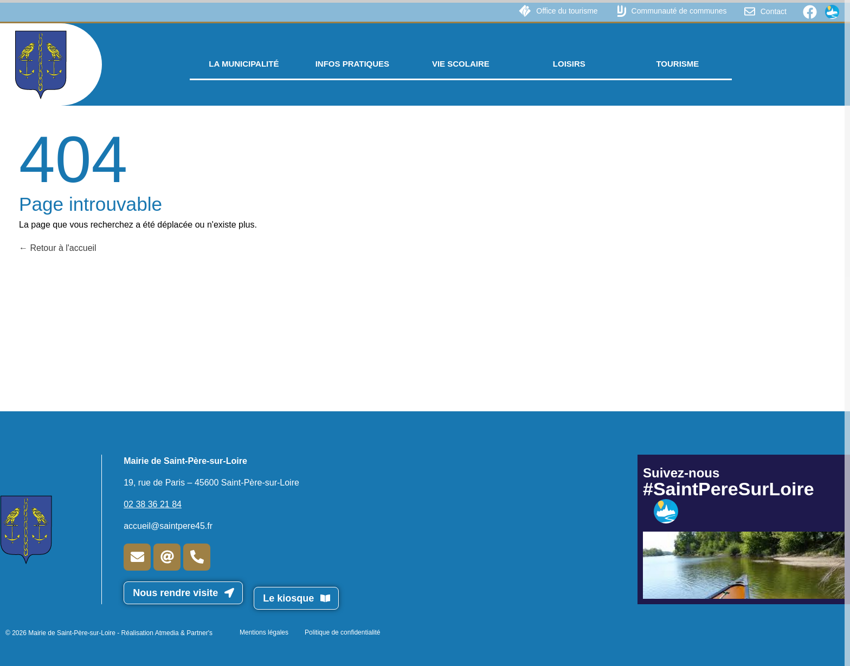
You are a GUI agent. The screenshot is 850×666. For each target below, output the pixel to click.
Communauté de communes (679, 11)
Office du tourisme (566, 11)
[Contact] (749, 11)
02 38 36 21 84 (153, 504)
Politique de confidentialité (342, 632)
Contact (774, 11)
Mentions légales (264, 632)
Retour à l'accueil (57, 248)
